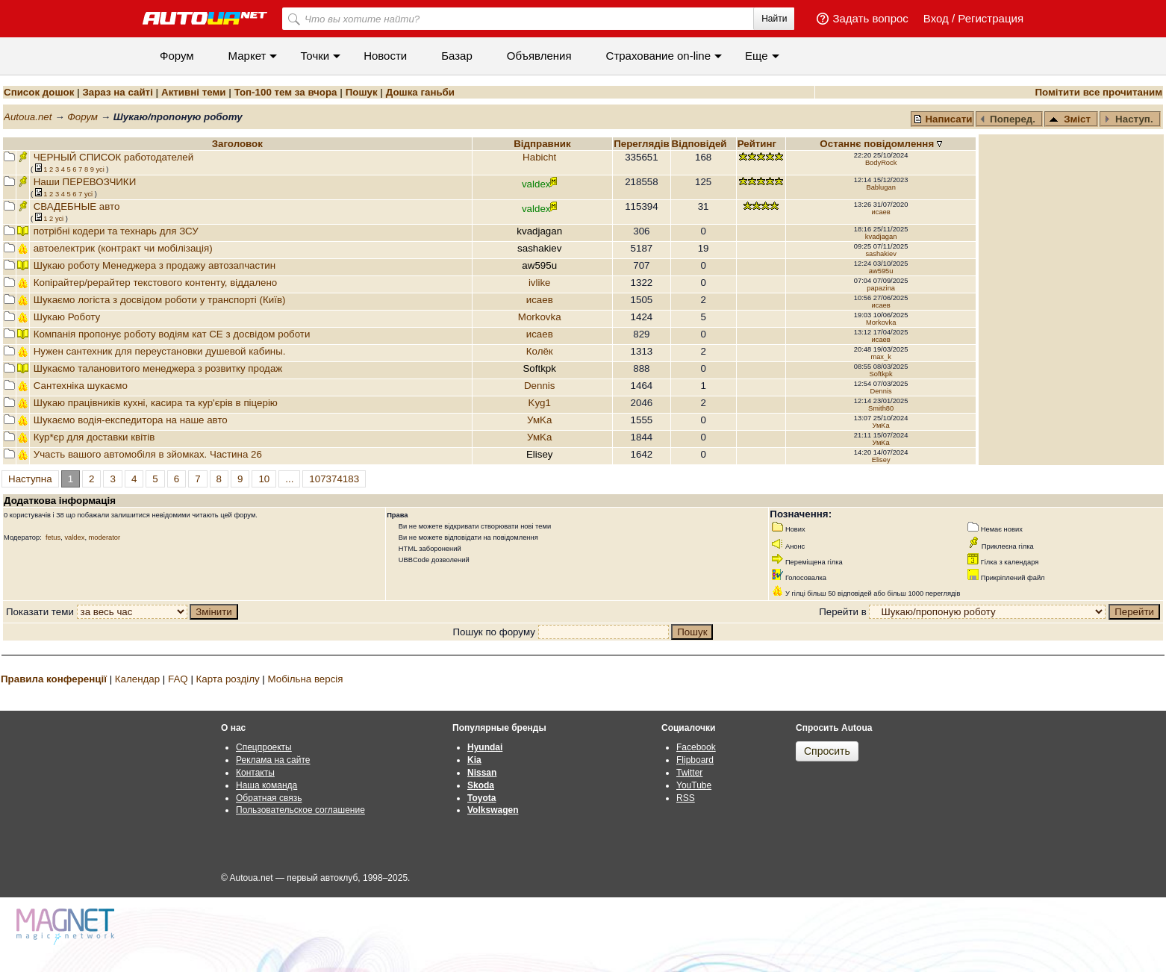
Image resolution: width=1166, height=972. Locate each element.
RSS (685, 798)
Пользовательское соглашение (300, 810)
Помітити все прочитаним (1098, 92)
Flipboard (695, 760)
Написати (943, 119)
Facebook (696, 747)
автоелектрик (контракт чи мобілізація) (123, 248)
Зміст (1070, 119)
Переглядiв (641, 143)
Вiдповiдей (701, 143)
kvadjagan (881, 236)
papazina (881, 288)
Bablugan (880, 187)
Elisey (881, 460)
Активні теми (193, 92)
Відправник (542, 143)
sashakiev (880, 254)
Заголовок (237, 143)
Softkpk (881, 374)
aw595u (881, 271)
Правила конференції (54, 679)
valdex (74, 537)
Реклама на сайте (273, 760)
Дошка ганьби (420, 92)
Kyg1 (540, 402)
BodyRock (881, 162)
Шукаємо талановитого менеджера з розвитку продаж (158, 368)
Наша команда (266, 785)
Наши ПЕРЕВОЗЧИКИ (85, 181)
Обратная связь (269, 798)
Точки (314, 55)
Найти (774, 18)
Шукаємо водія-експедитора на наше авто (131, 420)
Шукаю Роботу (67, 317)
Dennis (539, 385)
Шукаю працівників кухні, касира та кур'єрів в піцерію (156, 402)
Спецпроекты (264, 747)
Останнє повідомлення (878, 143)
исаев (881, 212)
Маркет (247, 55)
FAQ (178, 679)
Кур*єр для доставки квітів (94, 437)
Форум (177, 55)
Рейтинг (758, 143)
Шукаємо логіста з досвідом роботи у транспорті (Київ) (160, 299)
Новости (385, 55)
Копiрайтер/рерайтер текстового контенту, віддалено (156, 282)
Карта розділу (228, 679)
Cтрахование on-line (658, 55)
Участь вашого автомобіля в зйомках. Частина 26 (148, 454)
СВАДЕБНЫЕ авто (77, 206)
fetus (53, 537)
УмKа (539, 420)
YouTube (693, 785)
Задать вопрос (870, 18)
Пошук (362, 92)
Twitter (689, 772)
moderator (105, 537)
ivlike (540, 282)
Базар (457, 55)
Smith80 (881, 408)
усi (100, 169)
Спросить (827, 751)
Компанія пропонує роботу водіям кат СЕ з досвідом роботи (172, 334)
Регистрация (990, 18)
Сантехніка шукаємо (81, 385)
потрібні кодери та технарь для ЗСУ (116, 231)
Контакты (255, 772)
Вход (936, 18)
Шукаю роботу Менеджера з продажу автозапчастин (154, 265)
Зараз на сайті (117, 92)
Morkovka (539, 317)
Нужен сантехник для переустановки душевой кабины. (160, 351)
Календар (137, 679)
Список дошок (39, 92)
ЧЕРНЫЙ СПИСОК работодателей (113, 157)
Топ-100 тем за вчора (285, 92)
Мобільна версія (305, 679)
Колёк (539, 351)
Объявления (539, 55)
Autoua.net (28, 116)
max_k (880, 357)
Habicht (539, 157)
